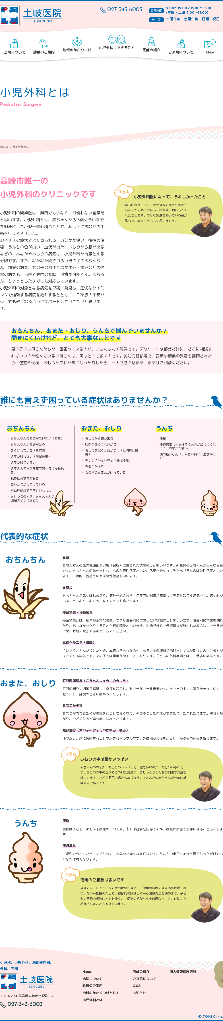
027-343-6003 (121, 10)
